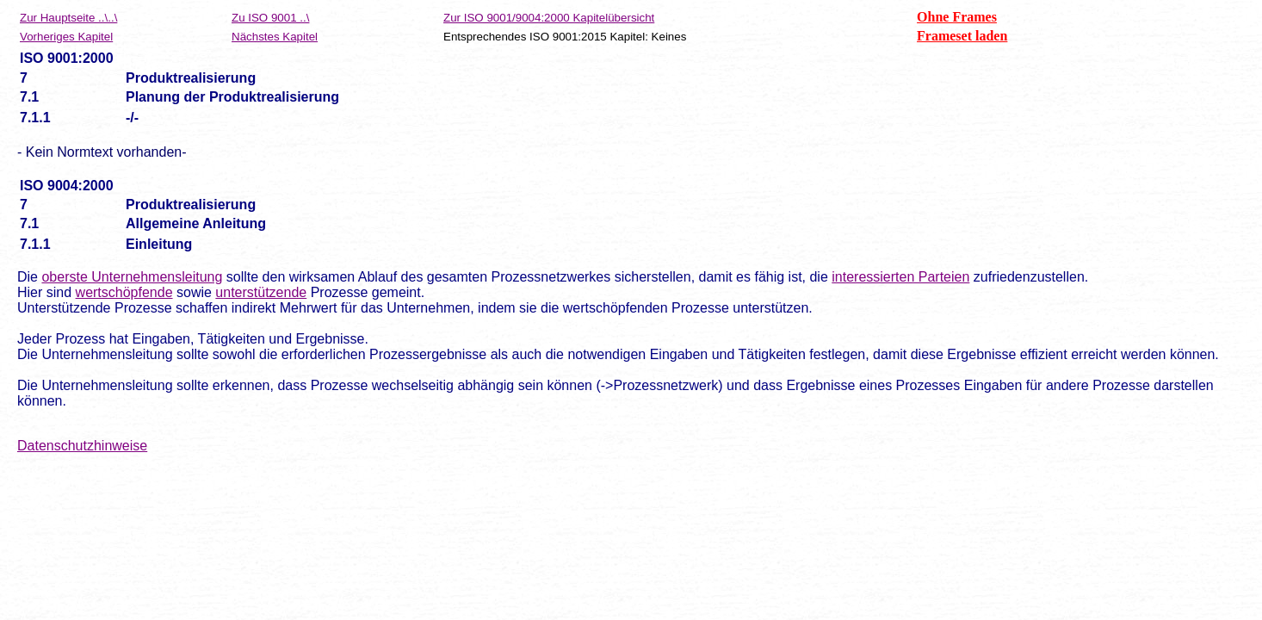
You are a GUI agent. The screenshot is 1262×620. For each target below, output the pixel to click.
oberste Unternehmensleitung (131, 277)
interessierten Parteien (900, 277)
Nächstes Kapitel (275, 36)
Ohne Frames (957, 16)
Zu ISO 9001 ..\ (270, 17)
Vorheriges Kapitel (66, 36)
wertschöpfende (124, 292)
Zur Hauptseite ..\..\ (68, 17)
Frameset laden (962, 35)
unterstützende (260, 292)
